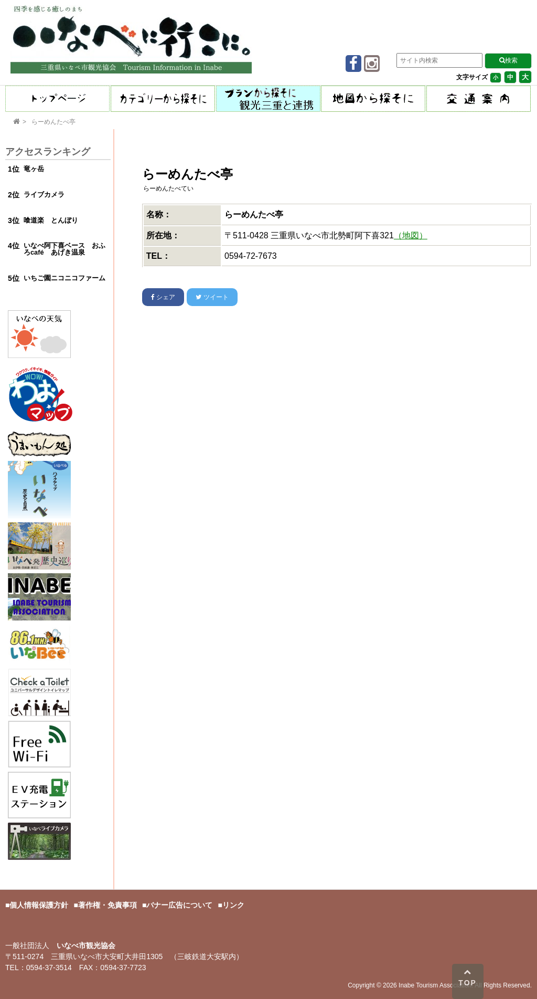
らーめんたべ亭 (53, 121)
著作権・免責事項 (107, 905)
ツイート (212, 297)
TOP (467, 977)
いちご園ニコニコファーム (64, 278)
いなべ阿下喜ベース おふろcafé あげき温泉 (64, 248)
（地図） (410, 235)
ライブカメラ (44, 194)
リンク (233, 905)
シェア (163, 297)
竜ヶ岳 (34, 169)
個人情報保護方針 (38, 905)
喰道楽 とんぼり (51, 220)
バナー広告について (179, 905)
